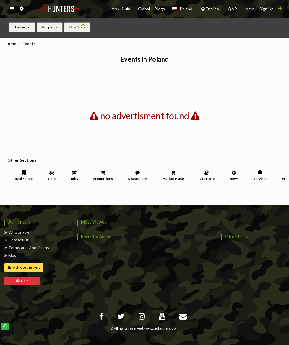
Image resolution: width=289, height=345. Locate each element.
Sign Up (266, 8)
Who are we (17, 232)
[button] (11, 9)
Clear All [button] (77, 26)
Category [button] (49, 27)
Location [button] (22, 27)
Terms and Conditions (26, 247)
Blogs (11, 255)
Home (10, 43)
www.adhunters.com (162, 328)
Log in (249, 8)
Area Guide (122, 8)
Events (29, 43)
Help (22, 281)
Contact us (16, 239)
